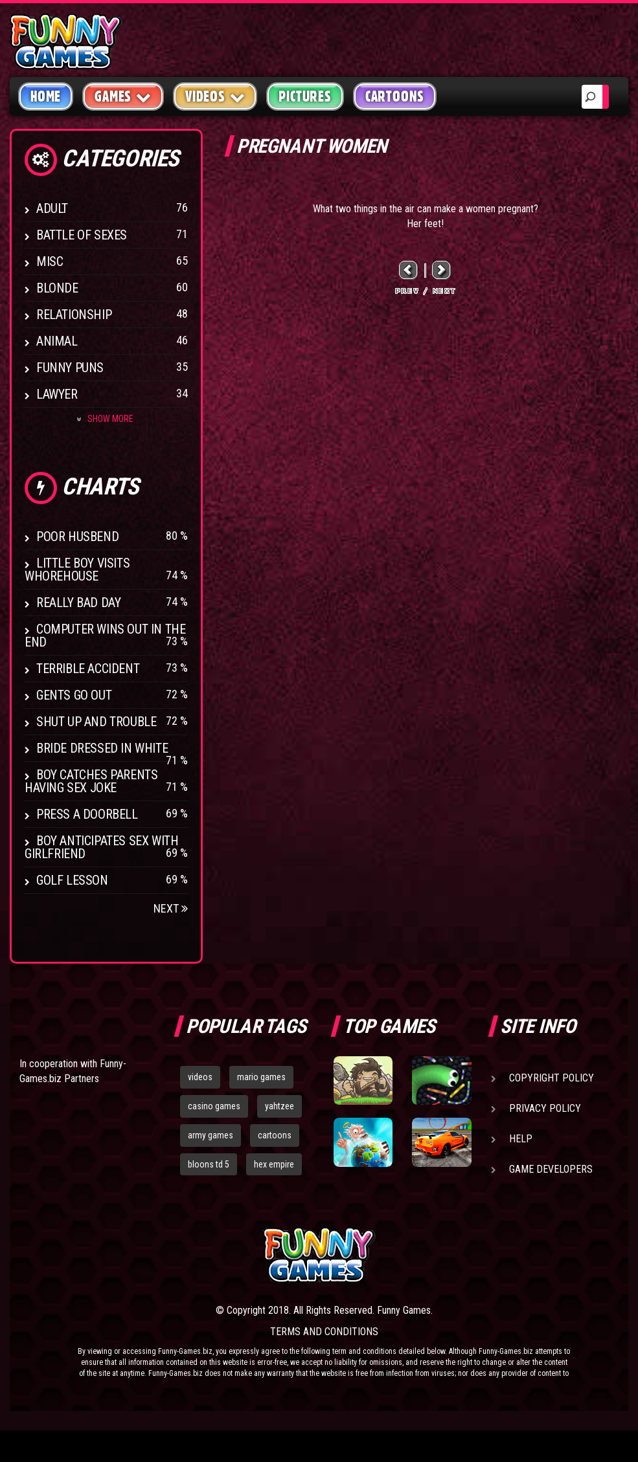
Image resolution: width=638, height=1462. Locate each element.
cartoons (274, 1135)
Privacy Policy (545, 1108)
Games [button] (123, 96)
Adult (52, 208)
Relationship (73, 314)
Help (520, 1139)
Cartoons (394, 96)
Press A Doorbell (87, 814)
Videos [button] (215, 96)
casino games (214, 1106)
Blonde (57, 288)
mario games (261, 1077)
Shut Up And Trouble (96, 721)
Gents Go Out (73, 695)
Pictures (305, 96)
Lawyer (57, 394)
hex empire (274, 1164)
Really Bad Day (78, 602)
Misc (49, 261)
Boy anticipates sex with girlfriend (101, 847)
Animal (57, 341)
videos (200, 1077)
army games (210, 1135)
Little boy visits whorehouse (77, 569)
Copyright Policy (551, 1078)
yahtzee (279, 1106)
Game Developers (551, 1169)
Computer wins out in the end (105, 635)
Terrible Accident (87, 668)
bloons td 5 (208, 1164)
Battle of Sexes (81, 235)
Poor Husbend (77, 536)
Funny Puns (70, 367)
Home (45, 96)
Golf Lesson (72, 880)
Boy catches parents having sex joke (91, 781)
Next (171, 908)
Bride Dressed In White (102, 748)
